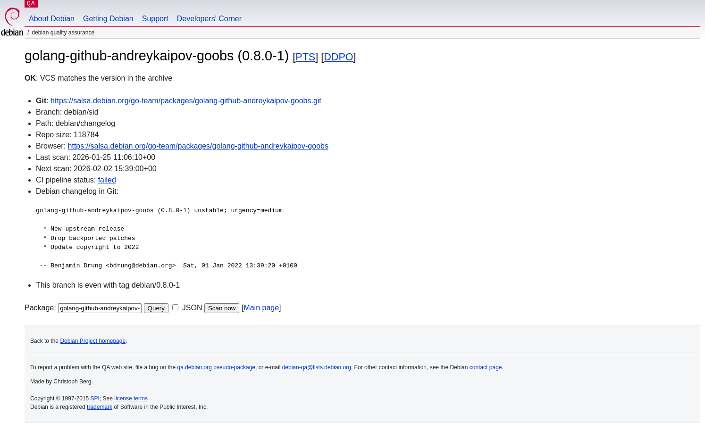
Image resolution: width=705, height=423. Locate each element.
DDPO (338, 57)
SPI (95, 398)
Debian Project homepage (93, 341)
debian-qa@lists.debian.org (316, 367)
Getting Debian (108, 19)
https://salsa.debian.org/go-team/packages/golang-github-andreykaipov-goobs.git (185, 101)
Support (155, 19)
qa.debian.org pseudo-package (216, 367)
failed (107, 180)
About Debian (52, 19)
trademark (99, 407)
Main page (261, 308)
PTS (305, 57)
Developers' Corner (209, 19)
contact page (486, 367)
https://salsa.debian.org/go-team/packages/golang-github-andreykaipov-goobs (198, 146)
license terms (131, 398)
